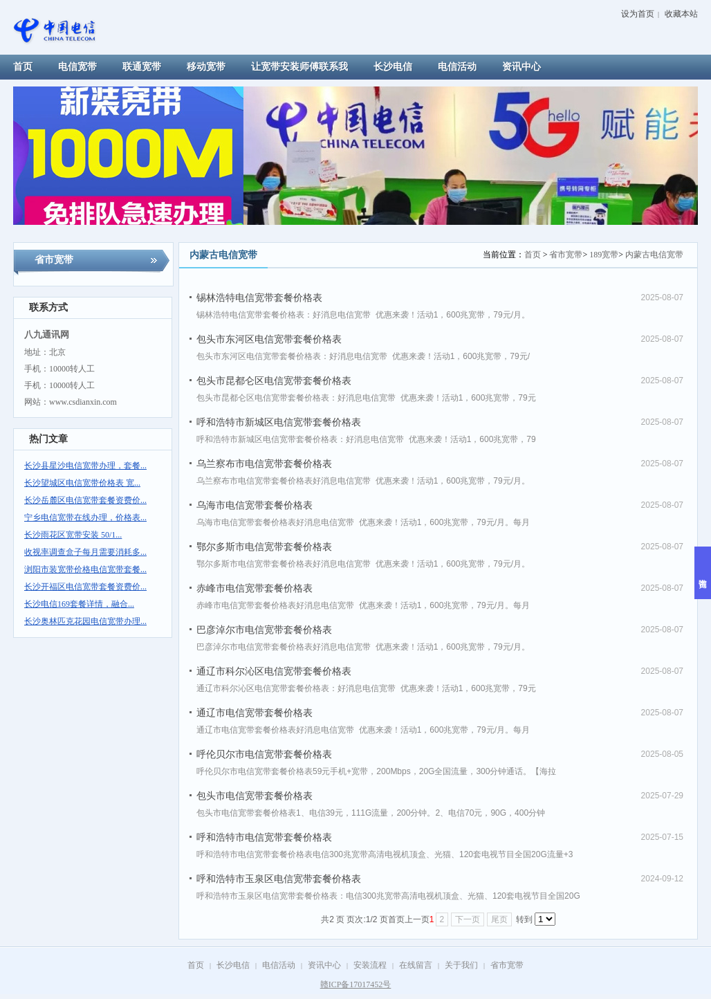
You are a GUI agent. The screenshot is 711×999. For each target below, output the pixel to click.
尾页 (499, 919)
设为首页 (637, 14)
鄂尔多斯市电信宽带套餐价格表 (264, 546)
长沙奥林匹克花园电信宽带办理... (85, 621)
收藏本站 (681, 14)
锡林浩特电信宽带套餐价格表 (259, 297)
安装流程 (370, 965)
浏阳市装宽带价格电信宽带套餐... (85, 569)
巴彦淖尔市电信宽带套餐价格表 (264, 629)
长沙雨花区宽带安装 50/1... (73, 535)
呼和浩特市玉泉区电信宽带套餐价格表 (278, 878)
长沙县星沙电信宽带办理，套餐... (85, 465)
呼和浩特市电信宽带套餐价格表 (264, 837)
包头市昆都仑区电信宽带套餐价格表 (273, 380)
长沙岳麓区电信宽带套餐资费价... (85, 500)
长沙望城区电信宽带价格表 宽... (82, 483)
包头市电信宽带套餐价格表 (254, 795)
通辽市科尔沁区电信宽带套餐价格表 (273, 671)
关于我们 (461, 965)
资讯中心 (324, 965)
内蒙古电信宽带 (654, 254)
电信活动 (278, 965)
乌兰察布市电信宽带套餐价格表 (264, 463)
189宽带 (603, 254)
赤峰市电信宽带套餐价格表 (254, 588)
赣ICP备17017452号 (355, 984)
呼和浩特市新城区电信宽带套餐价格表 (278, 422)
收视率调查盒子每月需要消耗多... (85, 552)
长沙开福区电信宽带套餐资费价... (85, 587)
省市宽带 (565, 254)
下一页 (467, 919)
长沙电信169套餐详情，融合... (79, 604)
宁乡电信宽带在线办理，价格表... (85, 517)
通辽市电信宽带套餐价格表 (254, 712)
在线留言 (415, 965)
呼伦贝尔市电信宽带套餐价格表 (264, 754)
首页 (532, 254)
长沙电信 (233, 965)
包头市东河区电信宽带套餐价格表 (269, 339)
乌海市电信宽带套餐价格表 (254, 505)
